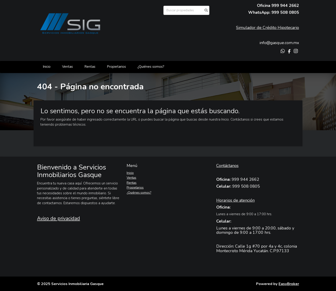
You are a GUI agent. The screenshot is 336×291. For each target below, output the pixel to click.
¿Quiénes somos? (150, 66)
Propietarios (116, 66)
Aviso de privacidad (58, 218)
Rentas (89, 66)
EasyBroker (289, 283)
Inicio (47, 66)
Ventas (67, 66)
